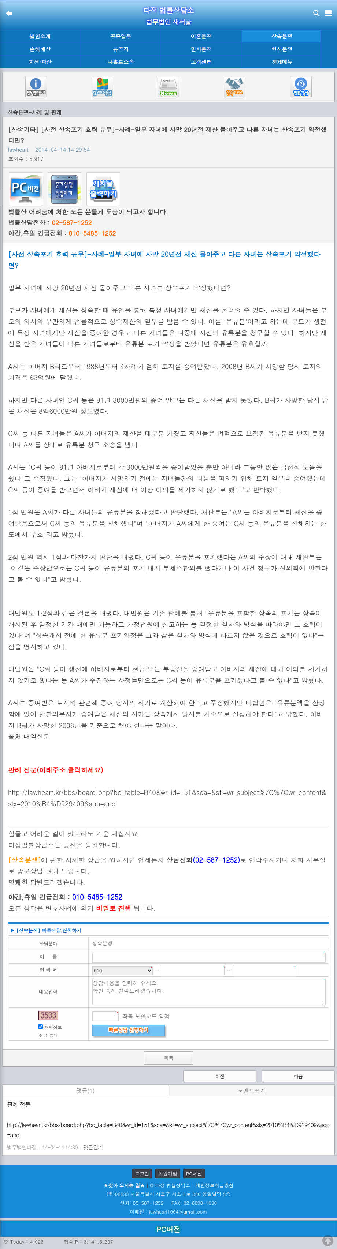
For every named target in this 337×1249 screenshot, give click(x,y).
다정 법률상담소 (168, 10)
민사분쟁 (201, 49)
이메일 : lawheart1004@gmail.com (168, 1211)
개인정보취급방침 (215, 1185)
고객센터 (201, 61)
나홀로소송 (121, 61)
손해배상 (40, 49)
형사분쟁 (282, 49)
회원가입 (167, 1173)
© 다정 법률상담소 (170, 1185)
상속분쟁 (282, 36)
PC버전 (194, 1173)
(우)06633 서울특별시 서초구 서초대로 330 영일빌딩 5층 (168, 1193)
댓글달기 (93, 1147)
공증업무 (121, 36)
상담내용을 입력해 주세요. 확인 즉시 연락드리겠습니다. (209, 992)
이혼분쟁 (201, 36)
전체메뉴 (282, 62)
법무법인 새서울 (168, 21)
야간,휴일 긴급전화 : (62, 233)
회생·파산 (40, 61)
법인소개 (40, 36)
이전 (219, 1076)
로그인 (142, 1173)
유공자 (121, 49)
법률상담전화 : (50, 222)
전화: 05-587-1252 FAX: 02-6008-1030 (168, 1202)
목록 (168, 1057)
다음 (298, 1076)
